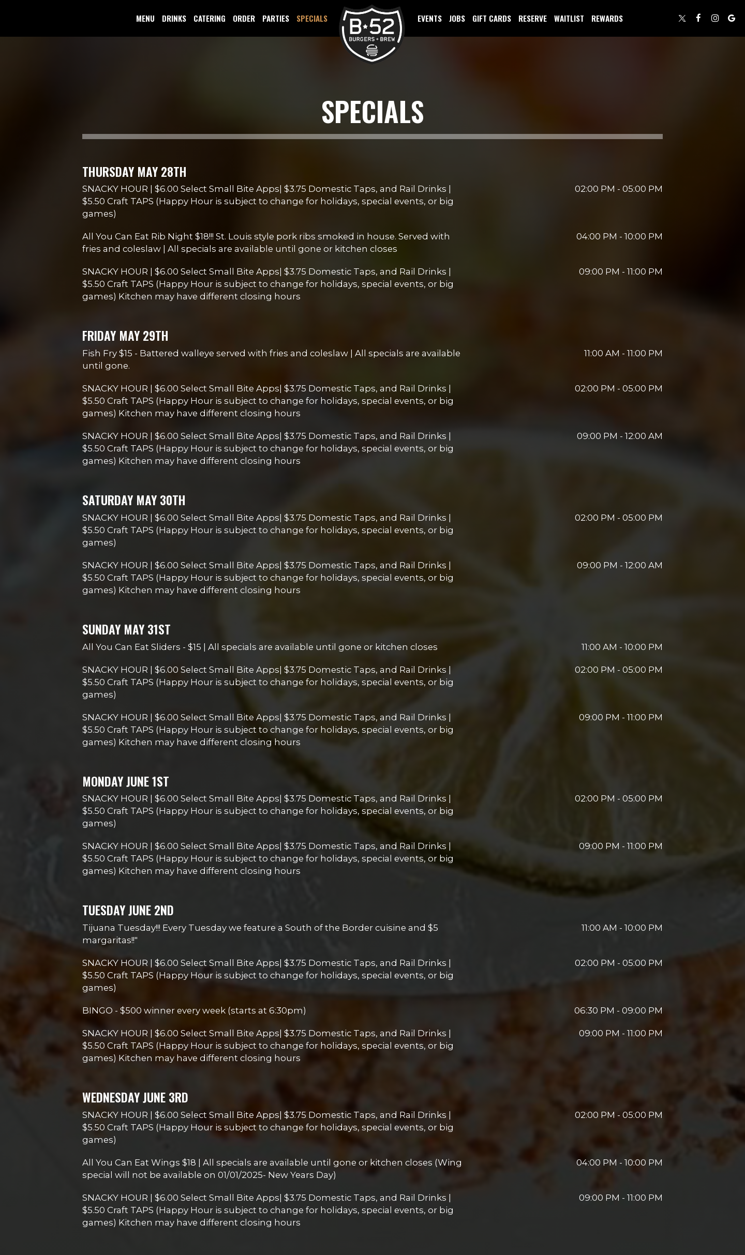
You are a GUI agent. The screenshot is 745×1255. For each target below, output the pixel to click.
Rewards (607, 18)
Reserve (532, 18)
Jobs (457, 18)
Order (244, 18)
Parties (275, 18)
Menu (145, 18)
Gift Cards (491, 18)
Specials (311, 18)
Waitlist (569, 18)
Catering (209, 18)
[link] (372, 35)
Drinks (174, 18)
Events (430, 18)
